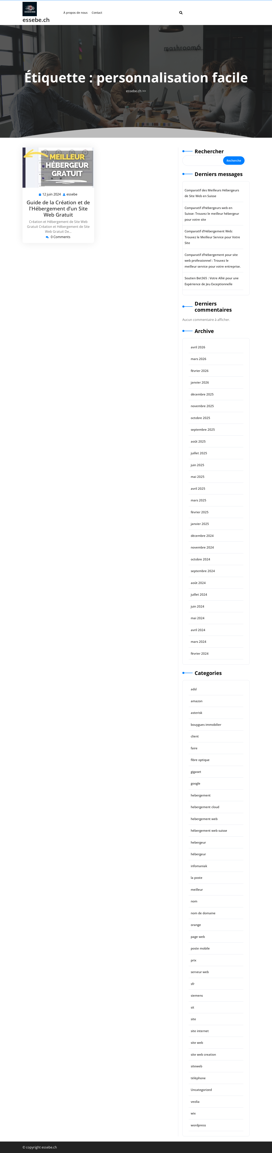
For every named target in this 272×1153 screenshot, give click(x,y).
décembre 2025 (202, 394)
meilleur (197, 889)
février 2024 (200, 653)
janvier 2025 (200, 524)
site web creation (203, 1054)
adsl (194, 689)
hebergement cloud (205, 807)
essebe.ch (36, 20)
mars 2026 (198, 359)
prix (193, 960)
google (195, 783)
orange (196, 925)
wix (193, 1113)
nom (194, 901)
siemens (197, 995)
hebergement (201, 795)
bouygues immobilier (206, 724)
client (195, 736)
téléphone (198, 1078)
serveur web (200, 972)
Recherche (234, 160)
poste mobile (200, 948)
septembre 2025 (203, 429)
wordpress (198, 1125)
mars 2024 (198, 642)
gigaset (196, 772)
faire (194, 748)
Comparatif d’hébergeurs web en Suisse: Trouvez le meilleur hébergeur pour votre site (212, 214)
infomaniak (199, 866)
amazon (196, 701)
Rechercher (209, 151)
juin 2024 (197, 606)
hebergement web (204, 819)
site (193, 1019)
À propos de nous (75, 13)
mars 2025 (198, 500)
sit (192, 1007)
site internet (200, 1031)
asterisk (196, 713)
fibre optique (200, 760)
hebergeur (198, 842)
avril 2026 (198, 347)
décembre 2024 (202, 536)
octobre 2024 (200, 559)
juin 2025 (197, 465)
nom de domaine (203, 913)
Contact (97, 13)
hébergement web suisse (209, 830)
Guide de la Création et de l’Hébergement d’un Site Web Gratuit (58, 208)
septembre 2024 (203, 571)
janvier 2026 (200, 382)
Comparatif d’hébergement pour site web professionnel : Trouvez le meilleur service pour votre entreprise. (213, 260)
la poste (196, 878)
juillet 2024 (199, 594)
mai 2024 (197, 618)
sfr (192, 984)
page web (198, 937)
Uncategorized (201, 1090)
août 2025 (198, 441)
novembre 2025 (202, 406)
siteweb (196, 1066)
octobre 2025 (200, 418)
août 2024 (198, 583)
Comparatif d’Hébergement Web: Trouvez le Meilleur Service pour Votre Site (212, 237)
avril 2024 (198, 630)
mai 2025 (197, 477)
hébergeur (198, 854)
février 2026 (200, 371)
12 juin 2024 (51, 194)
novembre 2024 (202, 547)
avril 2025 (198, 488)
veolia (195, 1102)
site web (197, 1043)
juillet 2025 (199, 453)
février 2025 (200, 512)
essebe (72, 194)
